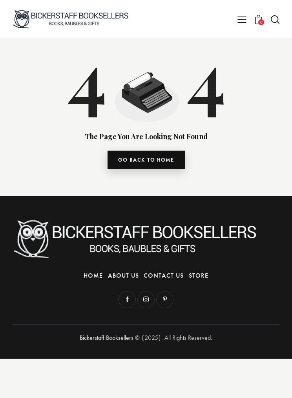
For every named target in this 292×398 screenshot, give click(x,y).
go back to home (146, 160)
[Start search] (275, 19)
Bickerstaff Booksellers (106, 338)
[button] (241, 19)
